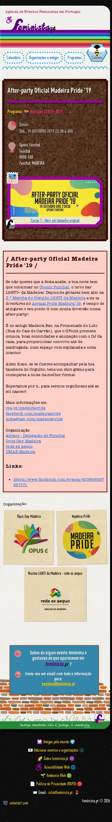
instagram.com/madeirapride (34, 419)
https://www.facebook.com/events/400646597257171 (58, 482)
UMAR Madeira (20, 451)
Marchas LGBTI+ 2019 (46, 111)
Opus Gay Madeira (23, 441)
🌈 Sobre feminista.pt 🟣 (56, 758)
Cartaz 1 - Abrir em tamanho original (55, 220)
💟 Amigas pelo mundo (53, 741)
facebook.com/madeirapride (33, 413)
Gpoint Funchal (54, 287)
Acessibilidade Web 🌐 (60, 767)
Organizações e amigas (44, 57)
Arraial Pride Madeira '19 (56, 303)
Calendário (14, 57)
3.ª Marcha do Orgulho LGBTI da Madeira (45, 298)
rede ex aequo (19, 446)
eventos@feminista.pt (58, 683)
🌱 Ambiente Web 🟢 (56, 775)
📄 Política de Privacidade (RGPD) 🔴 (56, 783)
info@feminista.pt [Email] (60, 792)
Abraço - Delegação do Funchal (35, 435)
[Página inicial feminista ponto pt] (34, 26)
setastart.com (15, 803)
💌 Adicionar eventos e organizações (53, 750)
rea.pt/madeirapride (26, 408)
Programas (75, 57)
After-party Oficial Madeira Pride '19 (49, 90)
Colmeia (97, 57)
